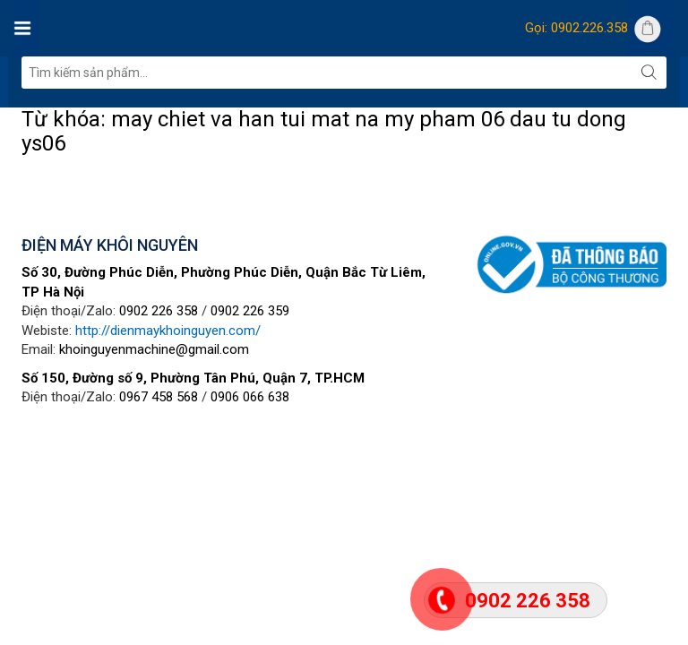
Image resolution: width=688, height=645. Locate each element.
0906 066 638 (250, 397)
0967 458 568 (158, 397)
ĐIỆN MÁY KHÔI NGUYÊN (110, 245)
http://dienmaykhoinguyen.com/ (168, 330)
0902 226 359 (250, 311)
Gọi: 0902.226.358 (576, 28)
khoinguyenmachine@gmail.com (154, 349)
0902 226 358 (158, 311)
